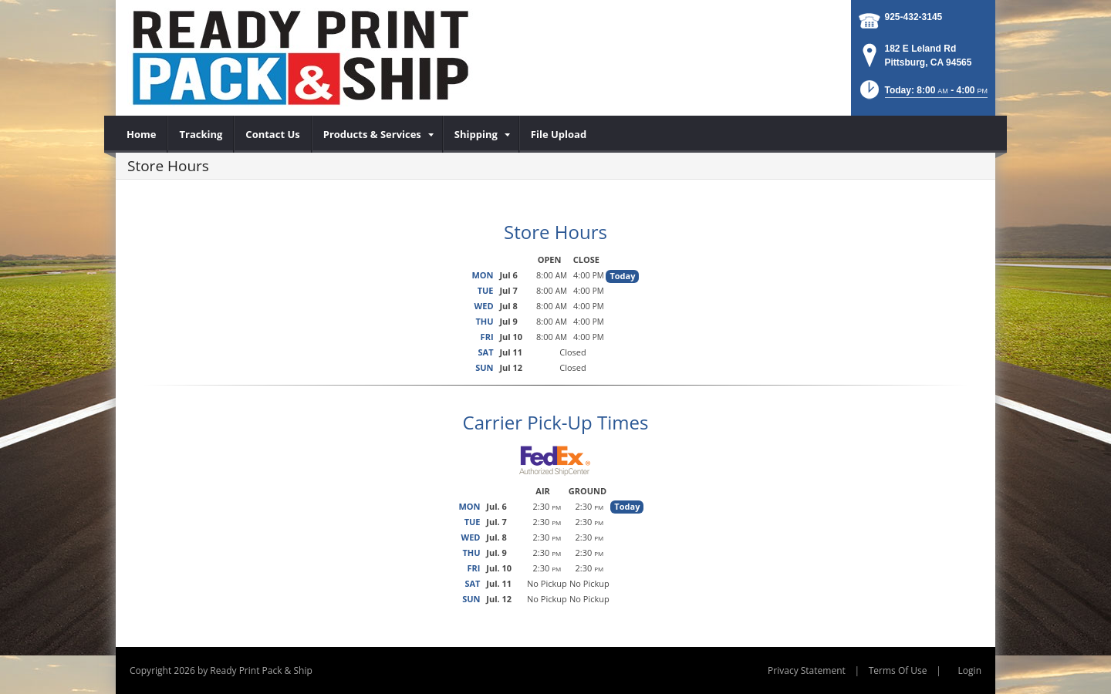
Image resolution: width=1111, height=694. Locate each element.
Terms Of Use (898, 670)
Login (969, 670)
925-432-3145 (914, 17)
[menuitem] (141, 134)
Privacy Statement (807, 670)
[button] (922, 94)
